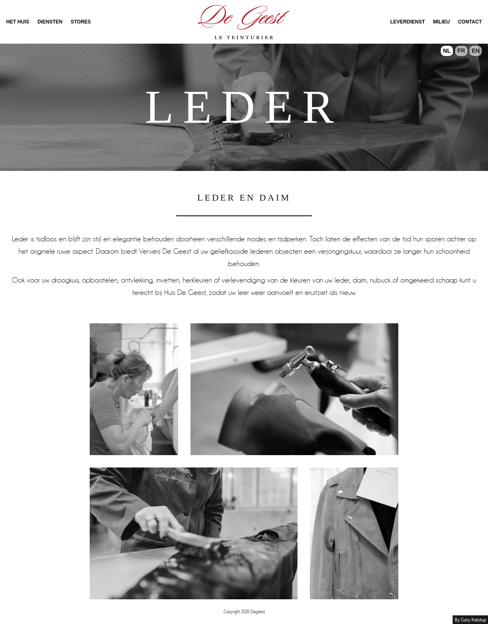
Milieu (441, 22)
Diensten (50, 22)
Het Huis (17, 22)
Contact (470, 22)
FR (461, 50)
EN (475, 50)
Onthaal (244, 22)
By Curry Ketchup (470, 619)
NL (447, 50)
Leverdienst (407, 22)
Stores (81, 22)
